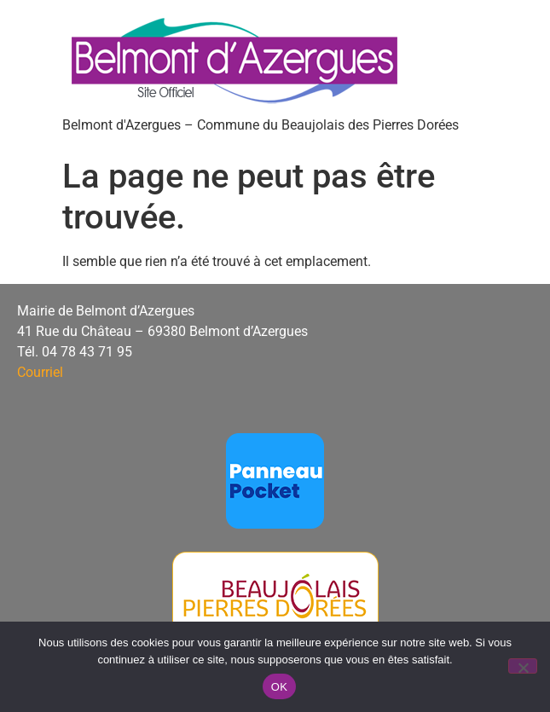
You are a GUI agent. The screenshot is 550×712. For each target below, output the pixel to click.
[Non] (522, 666)
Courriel (40, 372)
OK (279, 686)
